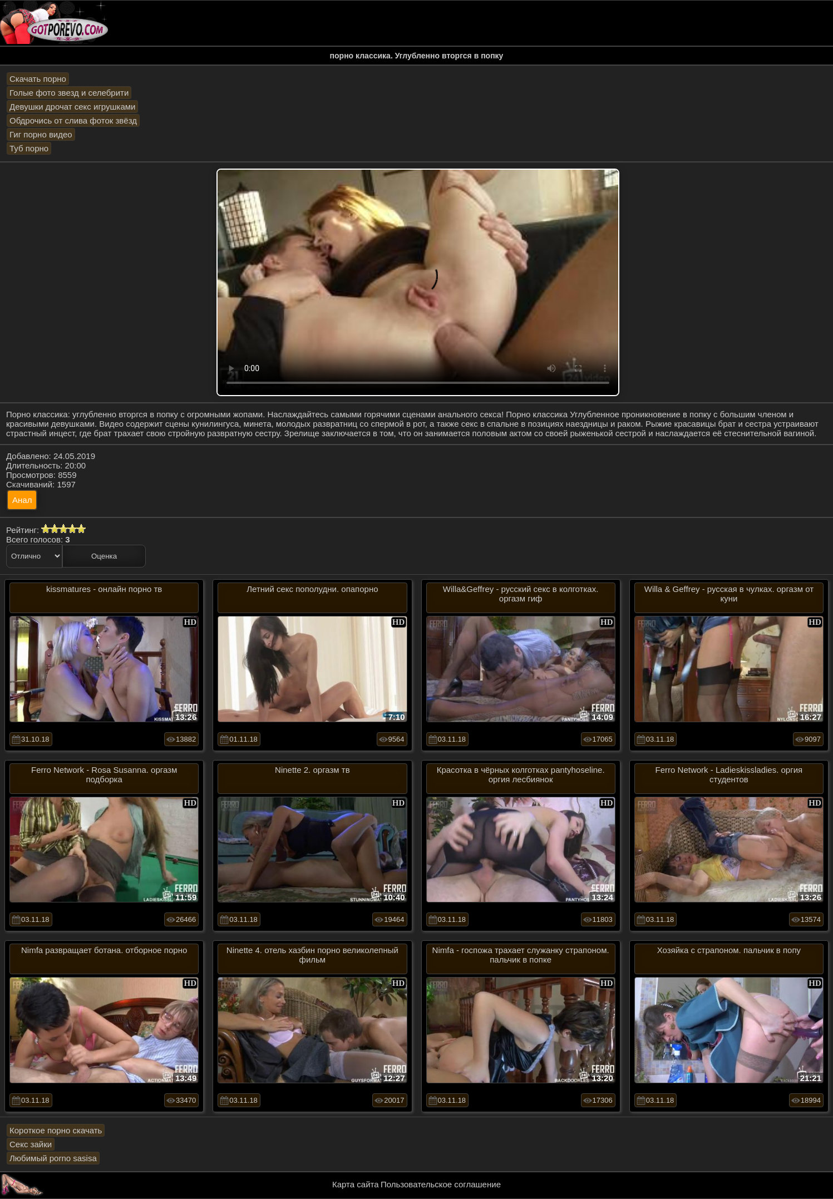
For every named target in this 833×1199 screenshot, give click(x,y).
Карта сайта (355, 1184)
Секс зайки (30, 1144)
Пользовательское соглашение (441, 1184)
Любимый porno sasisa (53, 1158)
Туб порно (28, 148)
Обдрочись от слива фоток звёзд (73, 120)
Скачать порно (37, 78)
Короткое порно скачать (55, 1130)
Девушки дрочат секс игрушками (72, 106)
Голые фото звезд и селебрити (69, 92)
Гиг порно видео (40, 134)
